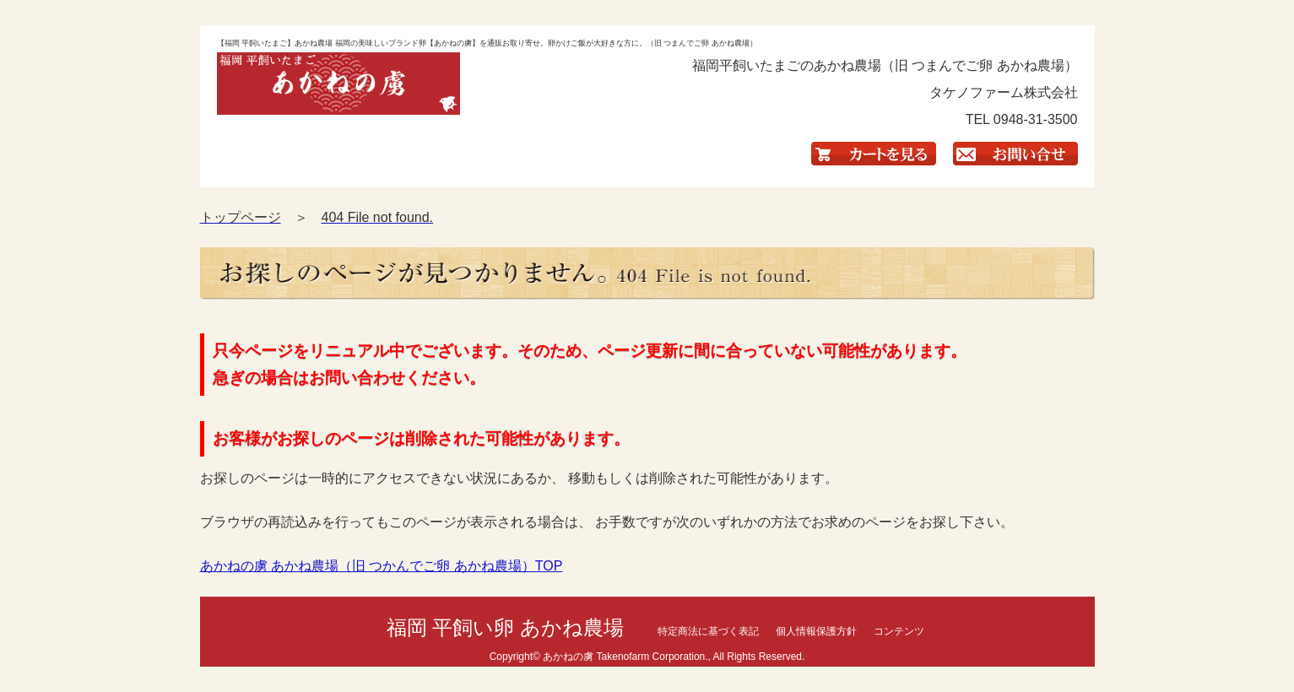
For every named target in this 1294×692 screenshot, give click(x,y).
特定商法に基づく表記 (708, 631)
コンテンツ (899, 631)
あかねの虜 (568, 656)
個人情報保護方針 (816, 631)
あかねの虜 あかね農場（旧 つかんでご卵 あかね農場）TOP (381, 566)
